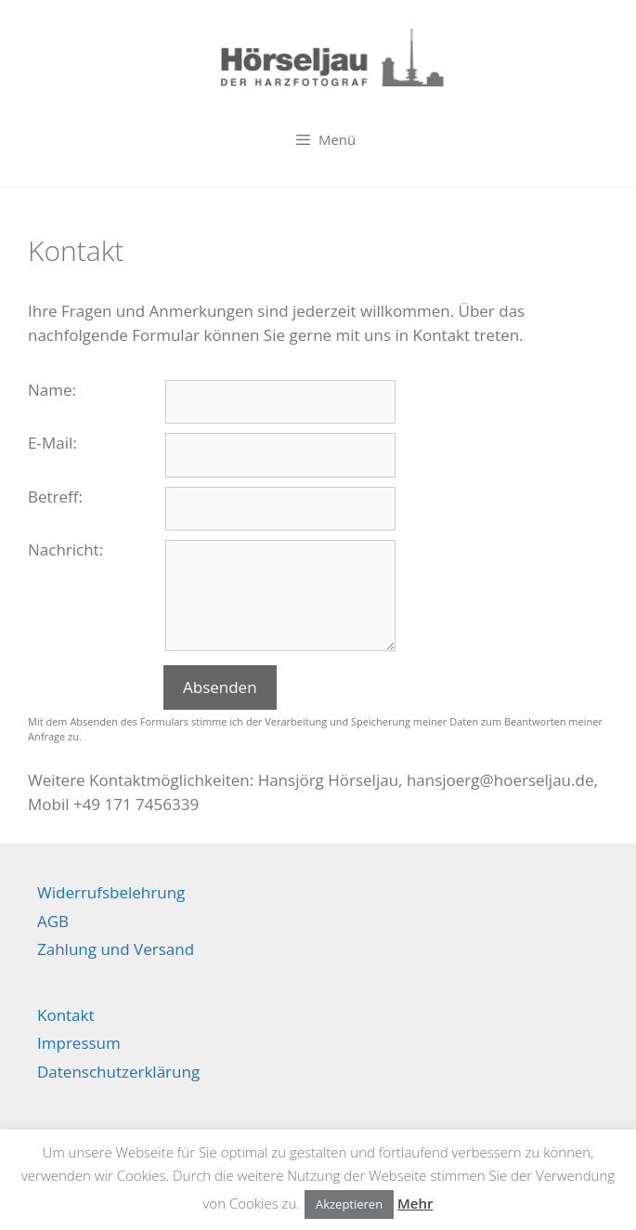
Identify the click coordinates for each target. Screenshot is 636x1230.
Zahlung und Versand (115, 949)
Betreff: (55, 496)
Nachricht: (65, 549)
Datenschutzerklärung (118, 1071)
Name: (52, 389)
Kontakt (66, 1015)
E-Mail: (52, 442)
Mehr (415, 1203)
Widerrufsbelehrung (111, 892)
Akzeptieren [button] (349, 1204)
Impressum (79, 1042)
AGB (53, 921)
